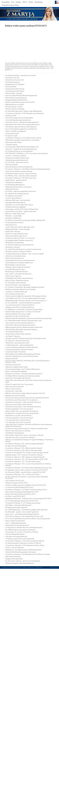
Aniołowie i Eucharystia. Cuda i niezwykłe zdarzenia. (23, 407)
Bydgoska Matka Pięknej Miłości (16, 100)
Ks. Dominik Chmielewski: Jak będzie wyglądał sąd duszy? (24, 287)
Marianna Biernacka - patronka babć (17, 200)
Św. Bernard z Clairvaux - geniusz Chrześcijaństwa (22, 561)
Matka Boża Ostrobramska (14, 243)
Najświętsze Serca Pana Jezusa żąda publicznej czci (22, 124)
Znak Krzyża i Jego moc (13, 276)
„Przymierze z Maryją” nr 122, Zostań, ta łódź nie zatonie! (24, 541)
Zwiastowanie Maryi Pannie (14, 89)
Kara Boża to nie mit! (12, 78)
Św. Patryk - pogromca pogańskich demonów (20, 191)
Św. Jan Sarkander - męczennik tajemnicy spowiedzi (23, 303)
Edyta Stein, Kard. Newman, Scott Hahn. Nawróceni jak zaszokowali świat (28, 381)
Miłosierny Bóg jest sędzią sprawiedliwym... (20, 563)
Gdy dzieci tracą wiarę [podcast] (16, 536)
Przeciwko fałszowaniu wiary (15, 269)
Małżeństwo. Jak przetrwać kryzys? (17, 343)
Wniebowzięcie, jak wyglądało (15, 207)
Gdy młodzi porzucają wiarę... (15, 294)
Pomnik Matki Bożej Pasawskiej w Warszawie (20, 552)
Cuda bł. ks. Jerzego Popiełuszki (16, 292)
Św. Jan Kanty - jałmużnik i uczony (17, 162)
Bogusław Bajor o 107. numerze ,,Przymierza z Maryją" (24, 455)
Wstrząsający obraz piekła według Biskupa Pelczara (22, 354)
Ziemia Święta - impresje (13, 93)
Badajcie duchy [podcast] (13, 559)
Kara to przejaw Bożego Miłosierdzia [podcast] (21, 95)
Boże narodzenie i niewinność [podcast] (18, 167)
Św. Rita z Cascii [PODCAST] (15, 496)
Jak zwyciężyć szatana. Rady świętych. (18, 334)
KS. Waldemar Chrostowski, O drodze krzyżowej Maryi (24, 309)
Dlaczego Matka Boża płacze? (15, 202)
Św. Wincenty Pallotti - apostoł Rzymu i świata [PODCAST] (25, 472)
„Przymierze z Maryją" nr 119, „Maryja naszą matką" (23, 503)
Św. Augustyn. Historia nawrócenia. (17, 341)
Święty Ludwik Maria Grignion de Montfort (20, 102)
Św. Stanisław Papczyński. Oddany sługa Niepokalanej (23, 111)
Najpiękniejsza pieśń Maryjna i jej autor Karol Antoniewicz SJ (25, 300)
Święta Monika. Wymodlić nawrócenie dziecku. (21, 329)
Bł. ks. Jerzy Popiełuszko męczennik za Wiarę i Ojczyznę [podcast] (27, 518)
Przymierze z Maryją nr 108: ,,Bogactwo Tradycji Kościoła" (25, 457)
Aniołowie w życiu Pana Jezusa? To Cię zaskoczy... (22, 400)
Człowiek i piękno (11, 144)
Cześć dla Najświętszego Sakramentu (18, 120)
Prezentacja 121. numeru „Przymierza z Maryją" (21, 532)
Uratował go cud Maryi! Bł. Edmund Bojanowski (21, 209)
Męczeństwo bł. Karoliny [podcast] (17, 525)
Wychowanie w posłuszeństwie (16, 98)
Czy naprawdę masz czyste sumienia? (18, 420)
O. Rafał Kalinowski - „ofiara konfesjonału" (19, 345)
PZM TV (25, 2)
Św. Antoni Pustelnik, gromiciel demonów (19, 245)
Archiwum (18, 2)
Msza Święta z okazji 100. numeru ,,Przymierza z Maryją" (24, 435)
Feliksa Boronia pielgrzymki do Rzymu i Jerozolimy (22, 140)
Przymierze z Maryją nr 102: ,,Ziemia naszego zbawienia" (24, 444)
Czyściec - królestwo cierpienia (15, 156)
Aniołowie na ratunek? (13, 365)
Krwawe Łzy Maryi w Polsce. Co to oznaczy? (20, 238)
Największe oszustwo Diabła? (15, 395)
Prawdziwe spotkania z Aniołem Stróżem (19, 349)
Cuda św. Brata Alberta (13, 198)
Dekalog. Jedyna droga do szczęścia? (17, 267)
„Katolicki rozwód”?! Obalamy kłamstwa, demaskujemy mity (25, 338)
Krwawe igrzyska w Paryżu (14, 222)
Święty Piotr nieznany (12, 231)
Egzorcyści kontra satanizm (14, 386)
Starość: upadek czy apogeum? (15, 131)
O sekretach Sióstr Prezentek (15, 352)
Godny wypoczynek (12, 133)
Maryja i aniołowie (11, 358)
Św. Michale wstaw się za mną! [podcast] (19, 151)
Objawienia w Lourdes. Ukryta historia (18, 415)
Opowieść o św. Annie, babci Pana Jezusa (19, 205)
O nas (12, 2)
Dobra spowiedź (10, 87)
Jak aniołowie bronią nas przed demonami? (19, 260)
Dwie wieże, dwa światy (13, 142)
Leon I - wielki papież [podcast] (15, 523)
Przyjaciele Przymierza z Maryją (10, 5)
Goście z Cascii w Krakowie (14, 547)
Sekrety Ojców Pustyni (13, 389)
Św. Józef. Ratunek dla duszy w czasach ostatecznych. (23, 249)
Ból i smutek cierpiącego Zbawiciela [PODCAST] (21, 492)
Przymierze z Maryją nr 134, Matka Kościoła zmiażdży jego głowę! (27, 169)
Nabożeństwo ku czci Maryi (14, 104)
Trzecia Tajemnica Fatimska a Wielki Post (19, 263)
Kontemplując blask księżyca (15, 185)
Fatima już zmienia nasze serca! (16, 236)
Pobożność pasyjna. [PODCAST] (16, 483)
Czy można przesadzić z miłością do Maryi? (19, 305)
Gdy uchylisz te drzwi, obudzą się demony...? (20, 323)
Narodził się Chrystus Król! (14, 80)
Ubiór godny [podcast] (12, 556)
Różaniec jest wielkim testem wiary (17, 158)
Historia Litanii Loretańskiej (14, 109)
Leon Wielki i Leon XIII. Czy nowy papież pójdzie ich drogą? (25, 298)
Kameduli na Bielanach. (13, 218)
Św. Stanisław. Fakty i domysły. (15, 283)
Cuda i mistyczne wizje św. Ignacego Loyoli (19, 227)
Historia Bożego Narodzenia (15, 534)
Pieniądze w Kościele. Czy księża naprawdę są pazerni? (23, 374)
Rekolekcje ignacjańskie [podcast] (16, 160)
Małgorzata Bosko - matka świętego (17, 229)
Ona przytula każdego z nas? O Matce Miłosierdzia (22, 369)
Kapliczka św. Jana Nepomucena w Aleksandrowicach (23, 550)
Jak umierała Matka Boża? (14, 332)
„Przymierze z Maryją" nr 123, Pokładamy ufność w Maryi (24, 545)
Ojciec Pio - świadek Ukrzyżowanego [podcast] (21, 149)
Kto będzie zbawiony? (12, 82)
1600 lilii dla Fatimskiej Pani (14, 433)
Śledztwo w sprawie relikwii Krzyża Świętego (20, 289)
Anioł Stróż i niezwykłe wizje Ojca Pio (18, 378)
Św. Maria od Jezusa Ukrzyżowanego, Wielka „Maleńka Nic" (25, 220)
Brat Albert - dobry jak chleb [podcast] (18, 505)
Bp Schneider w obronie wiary (15, 265)
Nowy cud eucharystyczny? (14, 258)
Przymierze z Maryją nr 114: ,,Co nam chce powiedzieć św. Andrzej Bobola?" (27, 464)
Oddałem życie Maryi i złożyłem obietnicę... (20, 307)
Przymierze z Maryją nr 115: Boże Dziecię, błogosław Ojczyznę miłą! (28, 468)
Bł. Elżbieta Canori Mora (13, 196)
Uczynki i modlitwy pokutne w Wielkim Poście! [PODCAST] (25, 485)
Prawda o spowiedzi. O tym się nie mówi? (19, 409)
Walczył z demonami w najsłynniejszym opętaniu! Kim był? (25, 393)
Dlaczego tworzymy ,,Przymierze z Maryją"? (20, 437)
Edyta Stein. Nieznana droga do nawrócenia (20, 325)
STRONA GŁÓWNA (53, 567)
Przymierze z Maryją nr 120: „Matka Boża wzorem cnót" (24, 516)
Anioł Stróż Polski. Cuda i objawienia (17, 285)
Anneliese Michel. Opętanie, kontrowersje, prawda (22, 376)
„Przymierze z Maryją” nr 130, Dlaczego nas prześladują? (24, 113)
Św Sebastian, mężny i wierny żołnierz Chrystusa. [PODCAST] (26, 470)
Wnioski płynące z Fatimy (14, 107)
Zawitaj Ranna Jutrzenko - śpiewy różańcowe (20, 211)
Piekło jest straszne (11, 189)
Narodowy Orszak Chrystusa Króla (17, 316)
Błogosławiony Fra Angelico (14, 84)
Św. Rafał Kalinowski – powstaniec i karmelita (20, 75)
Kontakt (31, 2)
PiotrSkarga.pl (38, 2)
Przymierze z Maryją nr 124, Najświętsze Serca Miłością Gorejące (27, 554)
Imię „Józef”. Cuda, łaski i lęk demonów (18, 274)
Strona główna (6, 2)
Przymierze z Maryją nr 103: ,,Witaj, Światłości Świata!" (24, 448)
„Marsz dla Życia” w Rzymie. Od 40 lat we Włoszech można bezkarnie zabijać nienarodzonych (28, 425)
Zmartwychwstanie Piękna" (14, 91)
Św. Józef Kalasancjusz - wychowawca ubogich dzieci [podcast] (26, 510)
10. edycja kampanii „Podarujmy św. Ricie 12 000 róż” (23, 543)
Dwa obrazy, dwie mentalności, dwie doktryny (21, 127)
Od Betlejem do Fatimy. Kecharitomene (19, 278)
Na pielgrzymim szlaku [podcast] (16, 507)
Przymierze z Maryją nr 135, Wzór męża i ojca (20, 178)
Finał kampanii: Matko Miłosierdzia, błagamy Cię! (22, 147)
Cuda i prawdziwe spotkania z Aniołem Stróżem (21, 347)
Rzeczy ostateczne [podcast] (15, 521)
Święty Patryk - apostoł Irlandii (15, 180)
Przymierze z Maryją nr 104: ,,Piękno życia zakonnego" (23, 450)
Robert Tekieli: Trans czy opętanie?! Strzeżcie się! (21, 411)
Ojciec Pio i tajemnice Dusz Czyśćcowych (19, 384)
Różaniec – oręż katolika (13, 216)
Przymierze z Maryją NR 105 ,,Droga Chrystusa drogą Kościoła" (27, 452)
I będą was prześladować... (14, 182)
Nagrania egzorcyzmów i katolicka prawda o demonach (24, 327)
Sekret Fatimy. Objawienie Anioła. (17, 280)
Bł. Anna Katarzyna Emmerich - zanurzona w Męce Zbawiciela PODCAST (26, 477)
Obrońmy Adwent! (11, 165)
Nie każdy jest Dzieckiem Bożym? (16, 271)
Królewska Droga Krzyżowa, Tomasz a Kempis (20, 173)
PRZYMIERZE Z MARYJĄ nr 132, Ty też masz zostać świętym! (26, 153)
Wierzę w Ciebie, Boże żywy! (15, 214)
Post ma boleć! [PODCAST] (14, 481)
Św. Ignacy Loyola (11, 136)
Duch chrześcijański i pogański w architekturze (21, 129)
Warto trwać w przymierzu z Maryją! (17, 431)
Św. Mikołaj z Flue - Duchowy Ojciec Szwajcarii (21, 176)
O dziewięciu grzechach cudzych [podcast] (19, 539)
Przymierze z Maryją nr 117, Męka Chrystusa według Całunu (26, 490)
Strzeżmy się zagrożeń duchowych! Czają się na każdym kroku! (26, 428)
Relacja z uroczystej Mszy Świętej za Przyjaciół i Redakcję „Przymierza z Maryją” (29, 440)
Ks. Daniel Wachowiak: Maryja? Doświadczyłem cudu (23, 320)
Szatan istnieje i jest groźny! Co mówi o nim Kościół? (23, 312)
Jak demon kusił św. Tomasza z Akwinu (18, 251)
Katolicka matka (10, 115)
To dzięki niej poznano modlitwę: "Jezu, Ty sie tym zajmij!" (24, 254)
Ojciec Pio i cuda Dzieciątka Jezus (16, 234)
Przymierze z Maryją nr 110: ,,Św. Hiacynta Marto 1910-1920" (26, 459)
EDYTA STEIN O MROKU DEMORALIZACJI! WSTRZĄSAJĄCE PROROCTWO (27, 361)
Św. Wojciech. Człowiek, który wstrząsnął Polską (21, 413)
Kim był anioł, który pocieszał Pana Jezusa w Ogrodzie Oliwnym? (27, 398)
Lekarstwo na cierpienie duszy (15, 256)
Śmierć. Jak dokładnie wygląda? (16, 371)
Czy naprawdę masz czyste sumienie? (18, 422)
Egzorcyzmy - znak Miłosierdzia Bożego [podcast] (22, 514)
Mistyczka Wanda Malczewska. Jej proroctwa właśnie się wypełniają (28, 318)
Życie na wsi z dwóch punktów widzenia (18, 171)
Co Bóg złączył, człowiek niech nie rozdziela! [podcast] (23, 527)
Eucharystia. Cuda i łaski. (13, 391)
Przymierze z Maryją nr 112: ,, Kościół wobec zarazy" (23, 461)
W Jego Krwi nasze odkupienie (15, 446)
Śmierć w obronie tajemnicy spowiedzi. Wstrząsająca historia (25, 296)
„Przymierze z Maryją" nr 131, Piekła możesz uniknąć (23, 138)
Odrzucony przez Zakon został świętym (18, 404)
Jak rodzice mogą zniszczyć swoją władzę (19, 118)
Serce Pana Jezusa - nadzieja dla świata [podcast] (21, 122)
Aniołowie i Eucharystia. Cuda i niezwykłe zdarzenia (23, 402)
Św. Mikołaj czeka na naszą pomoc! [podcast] (20, 530)
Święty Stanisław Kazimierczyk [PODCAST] (20, 494)
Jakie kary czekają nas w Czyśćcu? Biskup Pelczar (21, 356)
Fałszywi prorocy (11, 225)
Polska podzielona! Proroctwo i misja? (18, 314)
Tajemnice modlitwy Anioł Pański (16, 367)
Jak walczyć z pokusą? (12, 247)
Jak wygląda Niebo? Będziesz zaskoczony (19, 240)
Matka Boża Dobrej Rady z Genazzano (18, 187)
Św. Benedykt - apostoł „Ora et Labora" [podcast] (21, 512)
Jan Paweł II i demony (12, 336)
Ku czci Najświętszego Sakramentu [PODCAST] (21, 501)
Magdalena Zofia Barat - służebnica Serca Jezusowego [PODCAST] (28, 498)
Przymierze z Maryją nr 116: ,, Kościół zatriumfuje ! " (23, 474)
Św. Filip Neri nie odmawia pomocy (17, 194)
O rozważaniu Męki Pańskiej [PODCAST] (19, 487)
